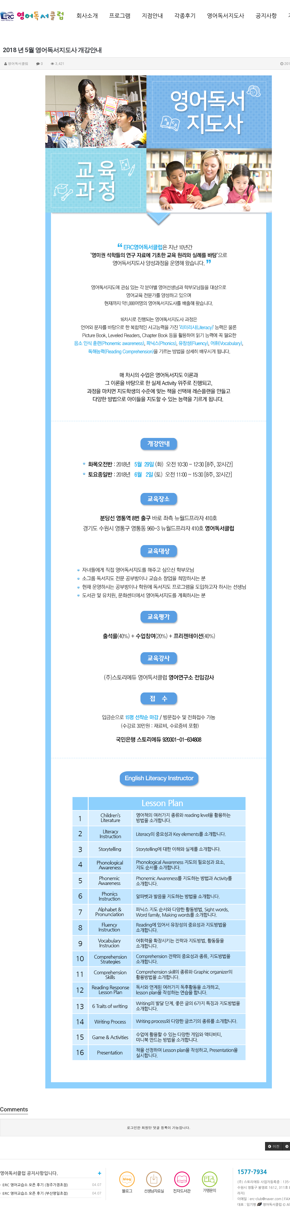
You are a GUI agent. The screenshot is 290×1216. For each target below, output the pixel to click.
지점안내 (152, 16)
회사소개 (87, 16)
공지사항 (266, 16)
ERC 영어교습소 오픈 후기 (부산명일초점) (34, 1193)
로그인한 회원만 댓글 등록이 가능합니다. (159, 1127)
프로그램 (119, 16)
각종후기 (185, 16)
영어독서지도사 (225, 16)
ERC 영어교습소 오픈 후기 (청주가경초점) (34, 1185)
